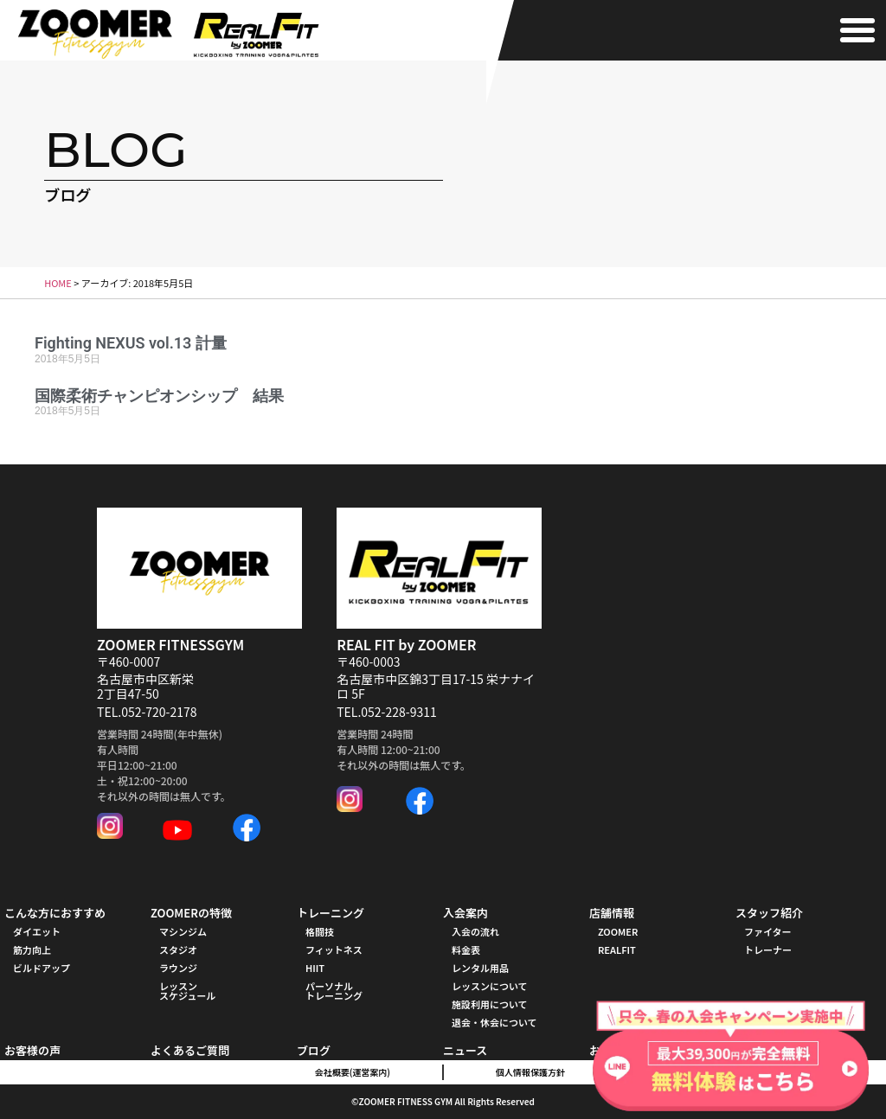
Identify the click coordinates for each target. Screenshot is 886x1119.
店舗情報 (611, 913)
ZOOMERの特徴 (191, 913)
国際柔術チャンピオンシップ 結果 (159, 396)
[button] (857, 30)
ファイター (768, 931)
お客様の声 (32, 1050)
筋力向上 (32, 949)
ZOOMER (618, 931)
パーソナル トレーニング (334, 990)
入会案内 (465, 913)
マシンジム (183, 931)
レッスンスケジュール (187, 990)
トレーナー (768, 949)
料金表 (466, 949)
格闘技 (319, 931)
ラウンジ (178, 968)
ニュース (465, 1050)
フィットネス (334, 949)
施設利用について (490, 1004)
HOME (58, 283)
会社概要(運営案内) (352, 1071)
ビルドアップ (41, 968)
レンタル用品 (480, 968)
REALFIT (617, 949)
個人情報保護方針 (530, 1071)
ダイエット (37, 931)
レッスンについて (490, 986)
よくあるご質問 (190, 1050)
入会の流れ (475, 931)
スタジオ (178, 949)
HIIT (314, 968)
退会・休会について (494, 1022)
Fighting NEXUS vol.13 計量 (131, 343)
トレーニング (330, 913)
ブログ (314, 1050)
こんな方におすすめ (55, 913)
